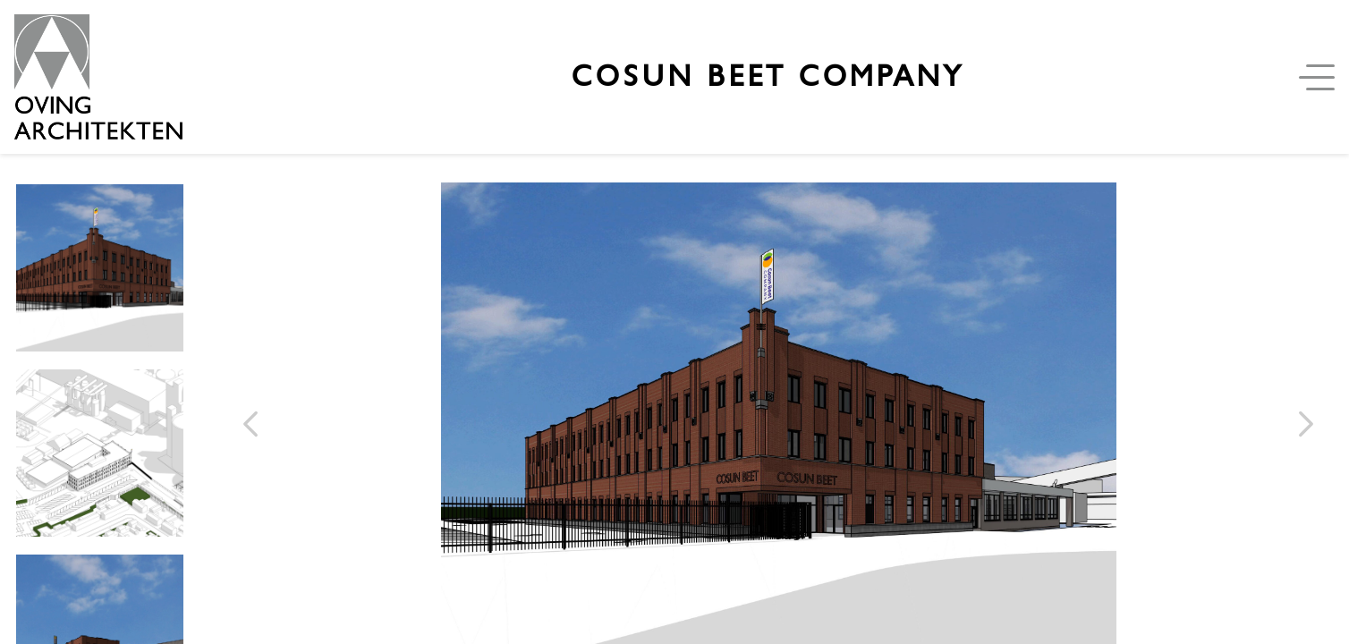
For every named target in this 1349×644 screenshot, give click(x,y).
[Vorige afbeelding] (250, 424)
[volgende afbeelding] (1306, 424)
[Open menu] (1320, 77)
